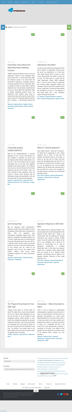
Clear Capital (48, 376)
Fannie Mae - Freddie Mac (14, 259)
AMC (42, 175)
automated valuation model (52, 364)
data (43, 369)
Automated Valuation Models (15, 106)
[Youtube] (64, 394)
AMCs (44, 376)
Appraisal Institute (51, 96)
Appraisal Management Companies (49, 360)
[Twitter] (61, 394)
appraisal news (47, 373)
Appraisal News (18, 104)
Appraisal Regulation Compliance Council (48, 367)
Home (3, 2)
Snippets (16, 2)
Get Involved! (24, 2)
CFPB (63, 373)
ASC (52, 376)
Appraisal (10, 104)
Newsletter (47, 388)
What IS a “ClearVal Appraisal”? (48, 148)
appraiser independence (49, 369)
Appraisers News (27, 104)
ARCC (59, 364)
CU (21, 182)
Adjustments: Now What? (46, 65)
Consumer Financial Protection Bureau (54, 358)
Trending (10, 2)
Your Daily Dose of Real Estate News (31, 388)
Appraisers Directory (52, 2)
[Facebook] (58, 394)
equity (44, 364)
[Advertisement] (38, 18)
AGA (38, 175)
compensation (43, 358)
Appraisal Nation (58, 373)
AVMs (42, 376)
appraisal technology (51, 371)
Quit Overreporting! (14, 224)
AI (37, 96)
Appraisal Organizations (47, 98)
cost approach (58, 362)
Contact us (41, 2)
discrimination (44, 371)
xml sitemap (3, 411)
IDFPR (46, 340)
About (33, 2)
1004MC (10, 334)
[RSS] (67, 394)
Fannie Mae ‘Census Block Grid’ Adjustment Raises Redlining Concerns (19, 68)
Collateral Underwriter (13, 182)
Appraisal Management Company (47, 362)
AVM (25, 106)
